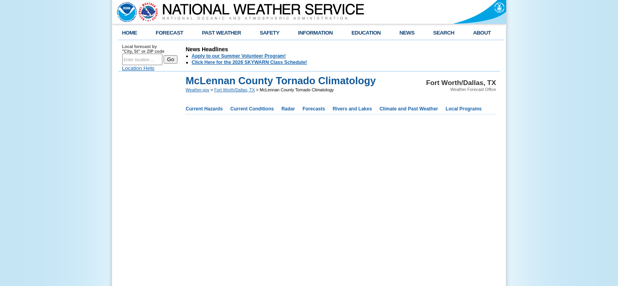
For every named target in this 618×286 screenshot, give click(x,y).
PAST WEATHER (221, 33)
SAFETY (269, 33)
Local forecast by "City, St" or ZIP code (143, 49)
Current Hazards (204, 109)
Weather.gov (198, 89)
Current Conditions (252, 109)
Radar (288, 109)
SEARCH (443, 33)
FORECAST (169, 33)
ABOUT (482, 33)
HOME (129, 33)
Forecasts (313, 109)
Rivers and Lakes (352, 109)
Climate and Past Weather (409, 109)
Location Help (138, 68)
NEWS (407, 33)
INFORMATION (315, 33)
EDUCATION (365, 33)
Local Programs (464, 109)
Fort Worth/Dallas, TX (234, 89)
